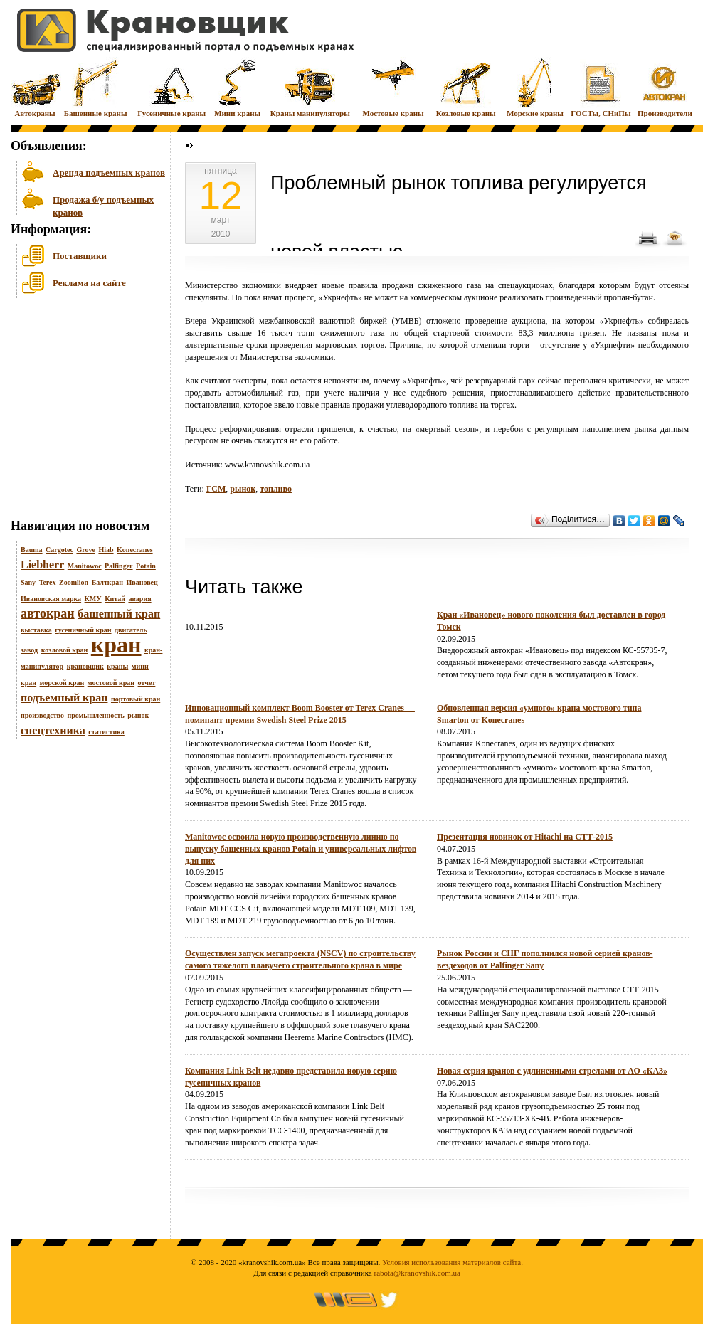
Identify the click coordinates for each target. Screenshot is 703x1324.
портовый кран (135, 699)
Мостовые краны (392, 87)
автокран (48, 613)
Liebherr (42, 564)
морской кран (62, 683)
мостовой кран (111, 683)
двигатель (131, 630)
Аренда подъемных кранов (109, 172)
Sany (28, 582)
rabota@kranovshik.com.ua (417, 1273)
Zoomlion (73, 582)
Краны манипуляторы (310, 87)
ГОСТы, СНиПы (600, 87)
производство (42, 715)
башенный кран (119, 614)
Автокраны (35, 87)
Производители (665, 87)
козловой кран (64, 650)
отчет (147, 683)
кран (116, 644)
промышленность (95, 715)
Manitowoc (85, 566)
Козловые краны (466, 87)
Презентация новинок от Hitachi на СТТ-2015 (525, 837)
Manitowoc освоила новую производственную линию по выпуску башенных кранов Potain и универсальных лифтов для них (300, 849)
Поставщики (80, 255)
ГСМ (216, 489)
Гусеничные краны (171, 87)
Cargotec (59, 550)
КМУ (93, 599)
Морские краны (535, 87)
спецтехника (53, 730)
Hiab (105, 550)
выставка (36, 630)
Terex (47, 582)
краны (117, 666)
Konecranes (135, 550)
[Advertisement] (82, 412)
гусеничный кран (83, 630)
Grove (85, 550)
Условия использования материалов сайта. (452, 1262)
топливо (276, 489)
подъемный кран (64, 698)
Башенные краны (95, 87)
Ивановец (141, 582)
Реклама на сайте (89, 282)
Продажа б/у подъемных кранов (103, 204)
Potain (146, 566)
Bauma (32, 550)
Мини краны (237, 87)
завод (29, 650)
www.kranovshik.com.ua (267, 465)
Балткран (107, 582)
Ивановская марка (51, 599)
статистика (106, 732)
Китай (115, 599)
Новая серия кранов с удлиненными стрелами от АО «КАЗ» (552, 1071)
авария (139, 599)
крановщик (85, 666)
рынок (138, 715)
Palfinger (118, 566)
